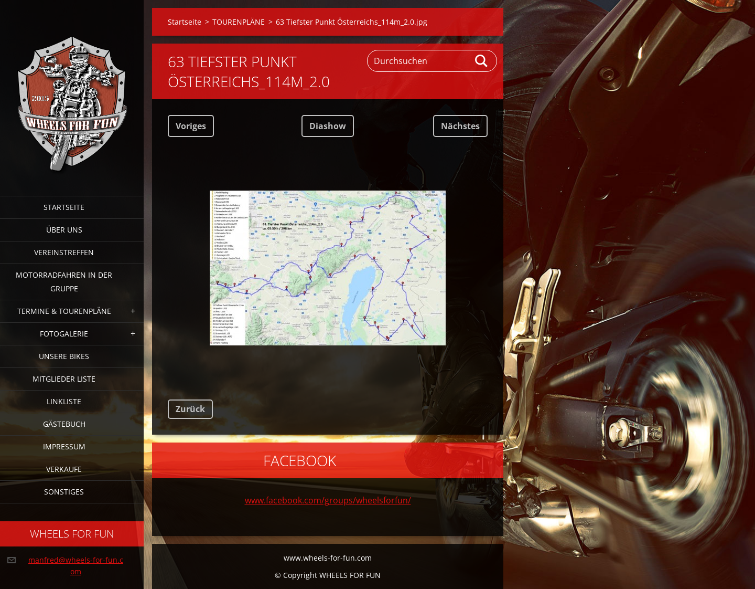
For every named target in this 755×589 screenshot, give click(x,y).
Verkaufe (64, 469)
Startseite (64, 207)
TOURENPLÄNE (238, 22)
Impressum (64, 446)
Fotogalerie (64, 334)
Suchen (482, 61)
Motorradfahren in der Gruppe (64, 281)
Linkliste (64, 401)
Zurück (190, 409)
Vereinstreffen (64, 252)
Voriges (191, 126)
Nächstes (460, 126)
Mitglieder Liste (64, 379)
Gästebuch (64, 424)
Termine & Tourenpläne (64, 311)
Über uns (64, 230)
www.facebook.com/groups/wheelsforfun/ (328, 500)
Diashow (327, 126)
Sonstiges (64, 492)
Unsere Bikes (64, 356)
